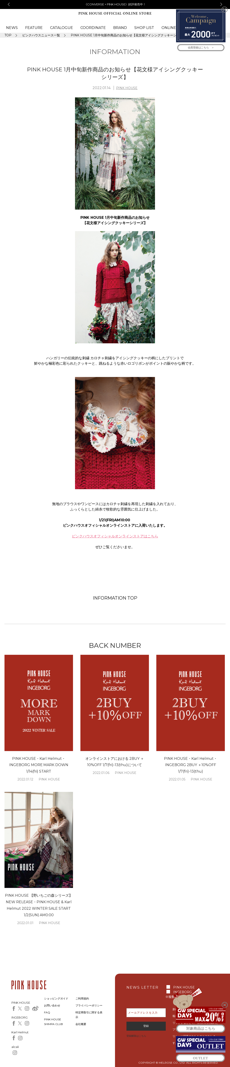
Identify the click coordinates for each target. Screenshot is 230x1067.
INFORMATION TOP (115, 598)
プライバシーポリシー (88, 1005)
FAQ (47, 1012)
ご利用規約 (82, 998)
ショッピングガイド (56, 998)
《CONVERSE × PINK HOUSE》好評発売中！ (115, 4)
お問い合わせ (52, 1005)
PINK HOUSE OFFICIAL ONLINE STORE (115, 13)
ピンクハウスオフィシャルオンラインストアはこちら (115, 536)
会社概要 (80, 1024)
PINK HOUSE (127, 88)
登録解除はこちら (136, 1035)
